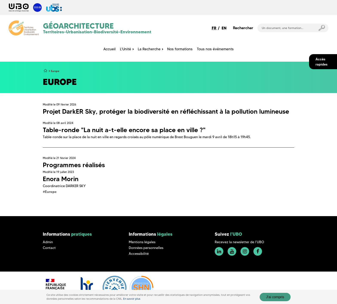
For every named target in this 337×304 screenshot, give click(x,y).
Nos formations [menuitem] (180, 49)
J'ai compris (275, 297)
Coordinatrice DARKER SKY (64, 186)
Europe (51, 191)
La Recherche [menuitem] (149, 49)
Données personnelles (146, 248)
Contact (49, 248)
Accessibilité (139, 254)
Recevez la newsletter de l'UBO (239, 242)
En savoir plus (131, 298)
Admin (48, 242)
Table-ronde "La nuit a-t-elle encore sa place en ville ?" (124, 130)
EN (224, 28)
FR (214, 28)
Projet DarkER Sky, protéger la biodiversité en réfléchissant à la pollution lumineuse (166, 111)
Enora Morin (60, 179)
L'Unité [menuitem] (125, 49)
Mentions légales (142, 242)
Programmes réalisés (74, 165)
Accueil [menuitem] (109, 49)
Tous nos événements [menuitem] (215, 49)
